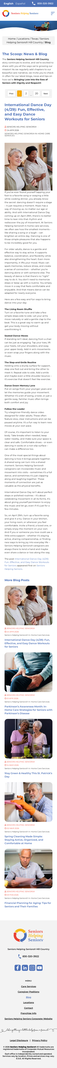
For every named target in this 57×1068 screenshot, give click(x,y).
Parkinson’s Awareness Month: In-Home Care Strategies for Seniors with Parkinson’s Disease (28, 710)
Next (46, 93)
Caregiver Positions (28, 991)
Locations (23, 38)
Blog (28, 997)
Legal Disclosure (19, 1040)
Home (12, 38)
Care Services (28, 986)
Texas (34, 38)
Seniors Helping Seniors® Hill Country (28, 949)
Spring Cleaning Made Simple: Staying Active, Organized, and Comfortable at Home (24, 840)
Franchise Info (28, 1013)
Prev (11, 93)
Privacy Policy (39, 1040)
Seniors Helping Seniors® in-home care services (27, 635)
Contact (28, 1008)
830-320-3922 (42, 3)
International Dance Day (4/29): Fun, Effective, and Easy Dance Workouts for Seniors (27, 643)
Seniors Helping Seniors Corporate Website (28, 1018)
